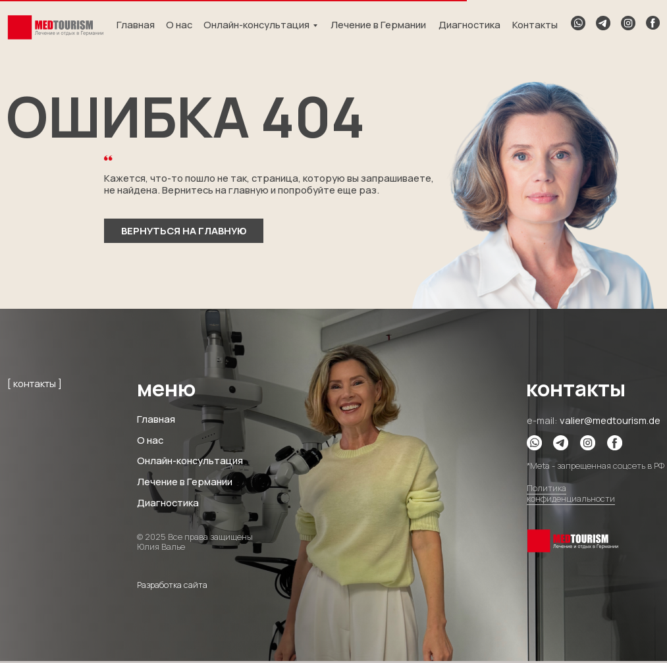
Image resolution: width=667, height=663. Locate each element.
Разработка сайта (172, 585)
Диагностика (469, 24)
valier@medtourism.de (610, 420)
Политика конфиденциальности (571, 493)
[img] (55, 27)
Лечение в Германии (378, 24)
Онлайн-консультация (256, 24)
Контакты (535, 24)
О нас (179, 24)
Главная (136, 24)
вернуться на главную (183, 230)
